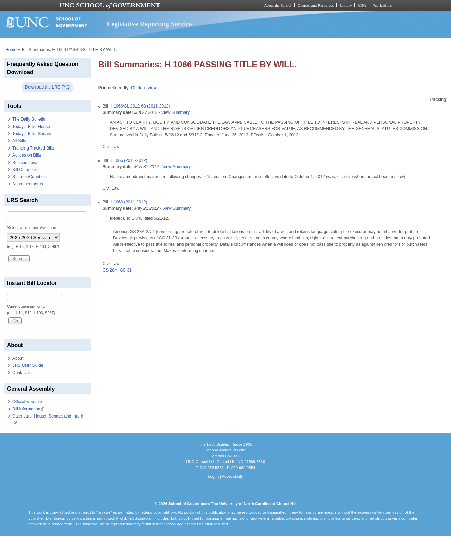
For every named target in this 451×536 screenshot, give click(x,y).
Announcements (27, 184)
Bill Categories (25, 169)
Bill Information (28, 409)
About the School (277, 5)
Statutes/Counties (29, 176)
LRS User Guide (27, 365)
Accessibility (232, 476)
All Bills (19, 140)
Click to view (144, 87)
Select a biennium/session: (32, 227)
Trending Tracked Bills (33, 148)
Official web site (29, 401)
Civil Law (111, 146)
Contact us (22, 372)
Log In (213, 476)
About (17, 358)
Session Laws (25, 162)
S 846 (136, 218)
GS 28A (110, 270)
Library (346, 5)
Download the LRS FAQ (47, 87)
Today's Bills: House (31, 126)
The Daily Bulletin (28, 119)
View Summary (175, 112)
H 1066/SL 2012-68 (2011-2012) (139, 106)
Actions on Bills (26, 155)
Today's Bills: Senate (31, 133)
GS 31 (126, 270)
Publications (382, 5)
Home (11, 49)
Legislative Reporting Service (149, 24)
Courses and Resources (316, 5)
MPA (362, 5)
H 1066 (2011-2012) (128, 160)
